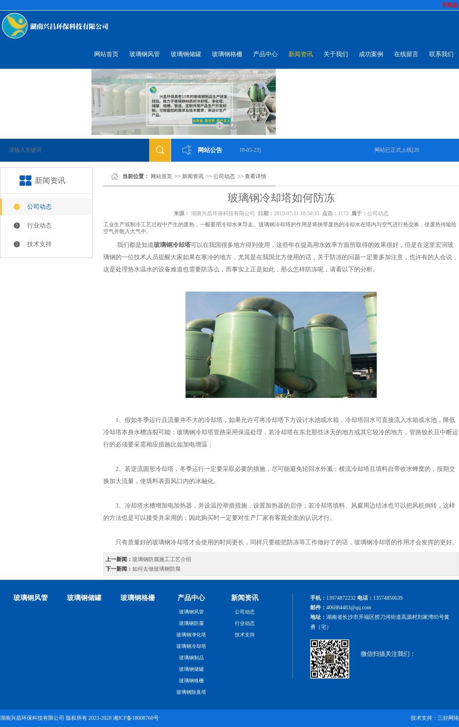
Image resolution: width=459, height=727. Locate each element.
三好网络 (448, 718)
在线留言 (406, 54)
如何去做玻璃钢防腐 (156, 569)
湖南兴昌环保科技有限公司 (223, 213)
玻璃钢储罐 (186, 54)
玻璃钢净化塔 (191, 635)
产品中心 (265, 54)
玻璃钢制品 (191, 657)
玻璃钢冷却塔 (191, 646)
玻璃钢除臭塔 (191, 692)
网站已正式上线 (394, 150)
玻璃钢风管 (144, 54)
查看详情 (255, 176)
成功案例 (371, 54)
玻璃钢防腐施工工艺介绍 (161, 559)
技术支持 (39, 244)
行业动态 (39, 225)
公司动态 (39, 206)
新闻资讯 (300, 54)
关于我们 (336, 54)
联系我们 (441, 54)
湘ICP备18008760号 (136, 718)
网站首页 (106, 54)
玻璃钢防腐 (191, 623)
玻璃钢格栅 (227, 54)
